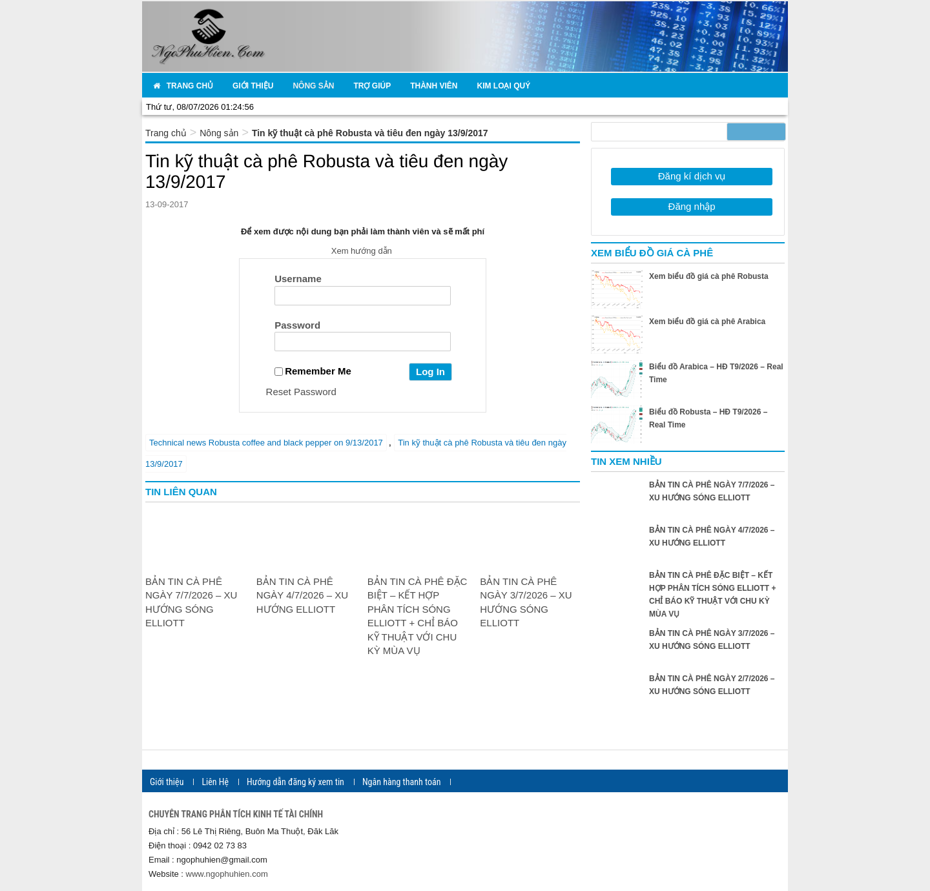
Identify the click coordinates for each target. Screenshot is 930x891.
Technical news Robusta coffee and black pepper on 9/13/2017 (266, 442)
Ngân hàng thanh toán (401, 782)
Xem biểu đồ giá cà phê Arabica (707, 321)
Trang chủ (166, 133)
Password (297, 325)
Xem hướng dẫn (363, 251)
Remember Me (312, 370)
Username (298, 278)
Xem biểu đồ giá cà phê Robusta (709, 276)
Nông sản (219, 133)
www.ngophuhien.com (227, 874)
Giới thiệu (166, 782)
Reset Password (301, 391)
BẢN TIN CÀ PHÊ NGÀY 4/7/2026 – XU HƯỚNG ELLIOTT (302, 595)
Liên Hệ (215, 782)
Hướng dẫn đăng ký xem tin (295, 782)
